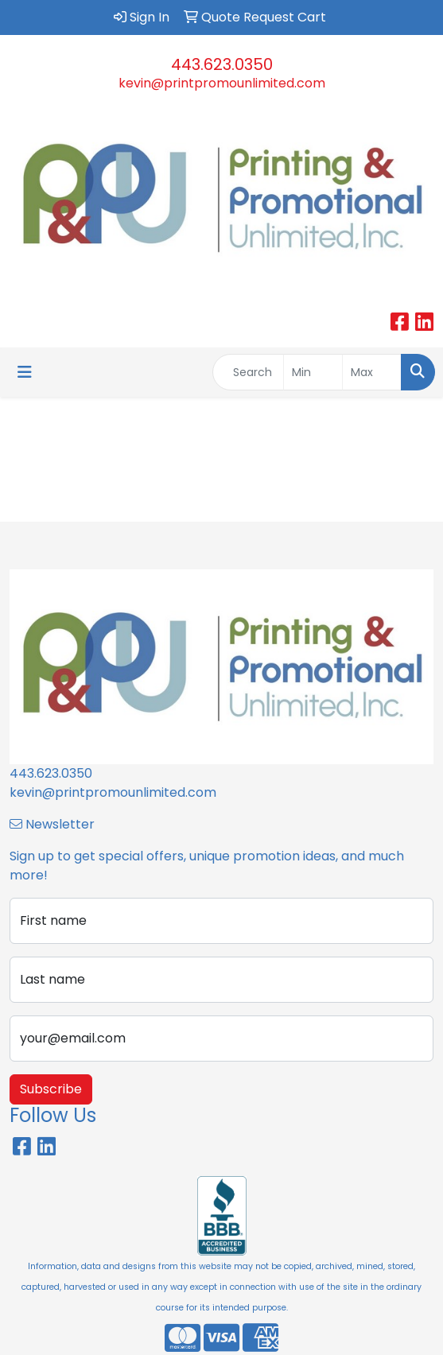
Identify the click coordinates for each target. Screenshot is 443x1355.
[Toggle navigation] (24, 372)
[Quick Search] (248, 372)
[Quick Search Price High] (372, 372)
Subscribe (51, 1089)
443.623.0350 (222, 64)
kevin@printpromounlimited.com (222, 83)
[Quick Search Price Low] (313, 372)
